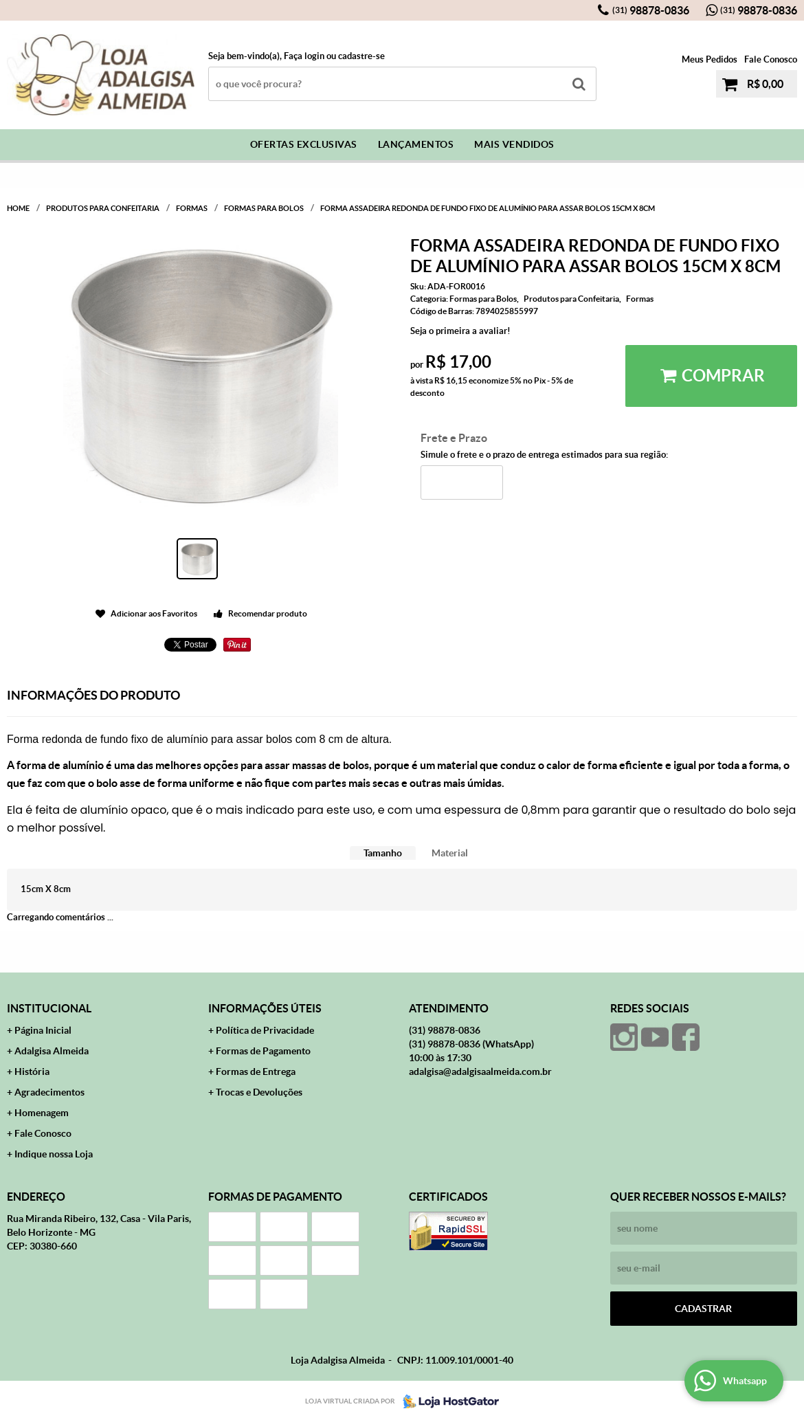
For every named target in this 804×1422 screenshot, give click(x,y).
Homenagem (41, 1112)
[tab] (383, 853)
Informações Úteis (265, 1008)
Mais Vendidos (514, 144)
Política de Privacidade (265, 1030)
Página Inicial (42, 1030)
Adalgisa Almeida (51, 1050)
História (31, 1071)
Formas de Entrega (255, 1071)
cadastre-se (361, 56)
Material (450, 852)
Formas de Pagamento (263, 1050)
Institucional (49, 1008)
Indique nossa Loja (53, 1153)
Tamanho (383, 852)
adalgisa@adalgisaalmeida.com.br (480, 1071)
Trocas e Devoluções (259, 1092)
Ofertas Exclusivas (303, 144)
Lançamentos (416, 144)
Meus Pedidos (709, 59)
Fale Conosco (770, 59)
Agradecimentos (49, 1092)
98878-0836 (650, 10)
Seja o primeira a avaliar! (460, 331)
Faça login (304, 56)
